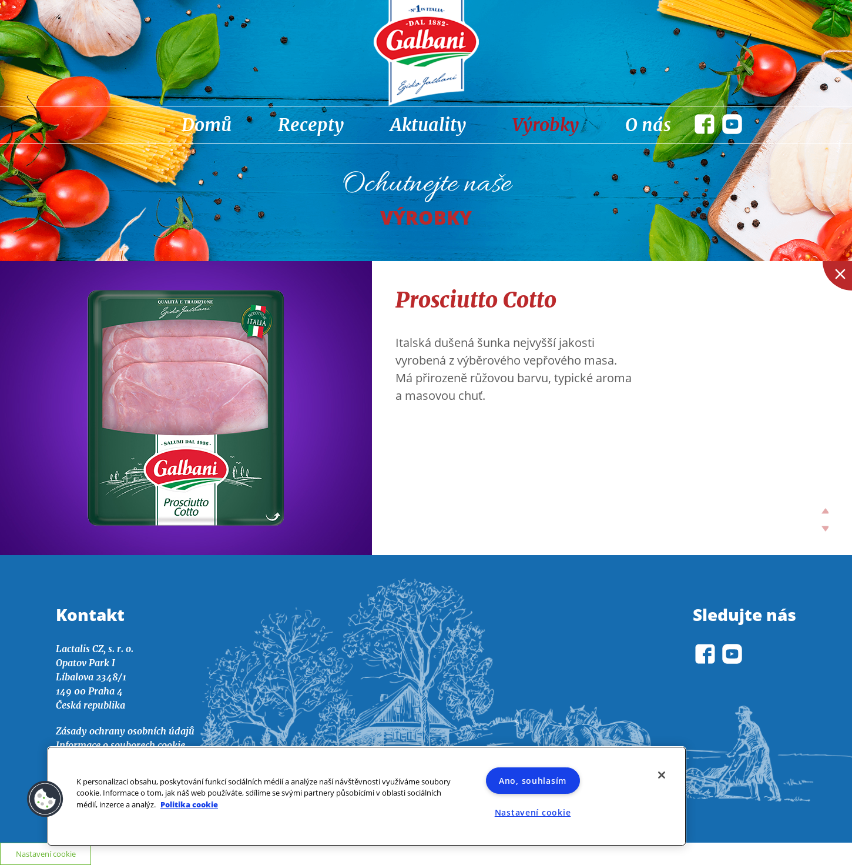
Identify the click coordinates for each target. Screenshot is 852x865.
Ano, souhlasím (532, 780)
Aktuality (428, 124)
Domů (207, 124)
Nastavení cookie (533, 812)
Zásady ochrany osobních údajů (125, 731)
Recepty (311, 124)
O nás (648, 124)
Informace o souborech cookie (120, 745)
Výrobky (545, 124)
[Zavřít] (662, 775)
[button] (45, 799)
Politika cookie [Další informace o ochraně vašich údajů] (189, 804)
